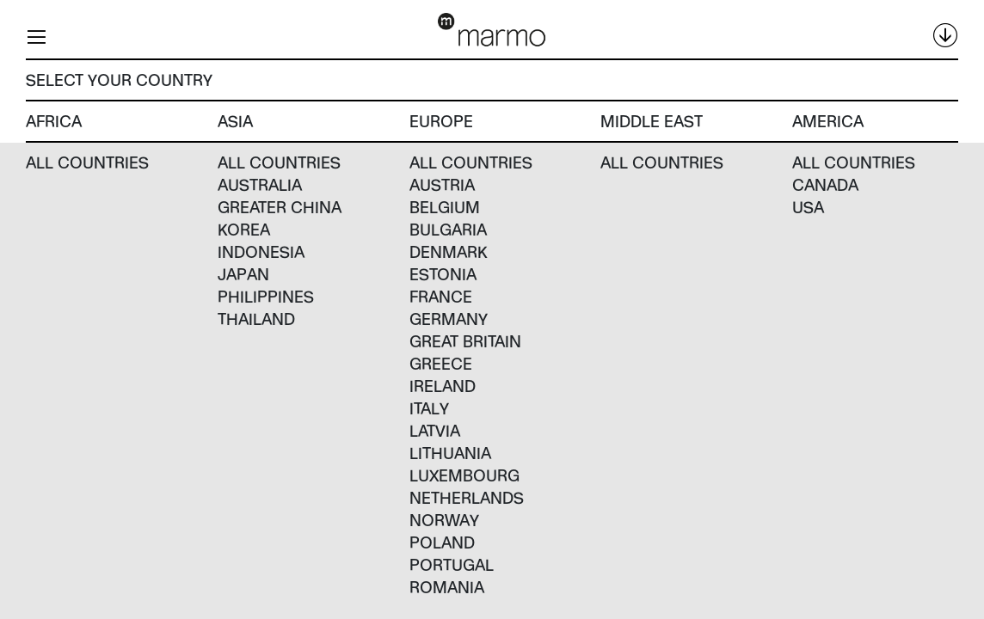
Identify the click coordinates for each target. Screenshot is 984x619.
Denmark (448, 251)
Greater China (279, 207)
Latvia (434, 430)
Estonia (443, 274)
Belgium (444, 207)
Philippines (266, 296)
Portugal (451, 564)
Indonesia (261, 251)
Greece (440, 363)
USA (808, 207)
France (440, 296)
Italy (429, 408)
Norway (444, 520)
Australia (260, 184)
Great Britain (465, 341)
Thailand (256, 319)
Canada (825, 184)
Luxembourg (464, 475)
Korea (244, 229)
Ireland (442, 386)
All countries (87, 162)
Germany (448, 319)
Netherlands (466, 497)
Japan (243, 274)
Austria (442, 184)
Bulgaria (448, 229)
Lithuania (450, 453)
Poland (442, 542)
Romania (446, 587)
